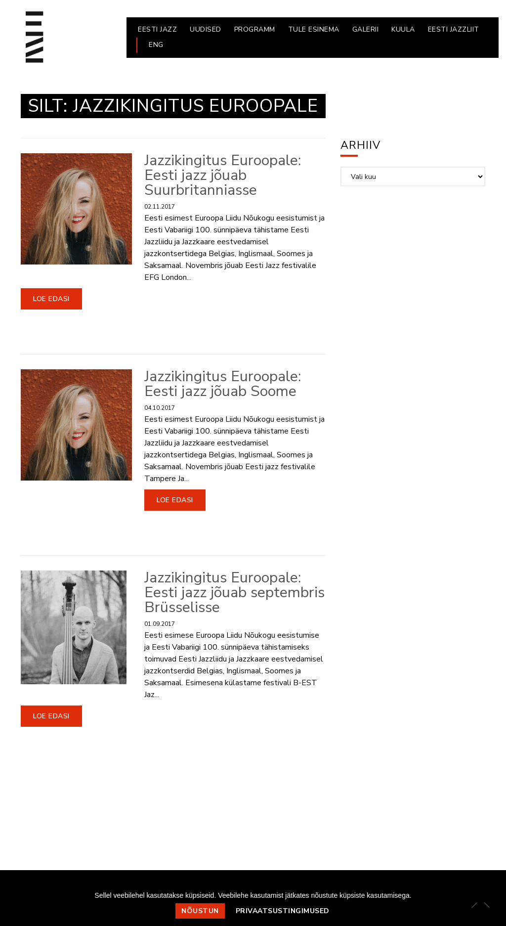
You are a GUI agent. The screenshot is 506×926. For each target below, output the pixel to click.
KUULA (403, 29)
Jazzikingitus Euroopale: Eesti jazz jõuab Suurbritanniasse (222, 175)
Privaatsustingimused (283, 911)
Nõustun (200, 911)
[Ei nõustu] (486, 905)
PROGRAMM (254, 29)
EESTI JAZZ (157, 29)
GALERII (365, 29)
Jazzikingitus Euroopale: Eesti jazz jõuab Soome (222, 383)
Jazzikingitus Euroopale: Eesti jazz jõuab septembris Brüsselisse (234, 592)
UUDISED (205, 29)
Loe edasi (51, 299)
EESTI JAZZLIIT (453, 29)
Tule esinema (313, 29)
